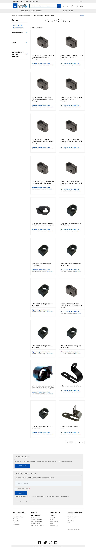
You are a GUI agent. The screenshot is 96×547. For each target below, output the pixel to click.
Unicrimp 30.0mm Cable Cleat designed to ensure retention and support (71, 183)
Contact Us (52, 517)
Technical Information (36, 521)
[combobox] (43, 6)
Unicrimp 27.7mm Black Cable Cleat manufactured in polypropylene (43, 182)
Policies (51, 519)
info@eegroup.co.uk (34, 1)
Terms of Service (60, 496)
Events (14, 522)
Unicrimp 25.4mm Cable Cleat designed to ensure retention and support (71, 141)
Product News (16, 520)
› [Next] (82, 442)
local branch (50, 65)
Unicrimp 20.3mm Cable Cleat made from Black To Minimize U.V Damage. (42, 99)
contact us (22, 465)
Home (13, 15)
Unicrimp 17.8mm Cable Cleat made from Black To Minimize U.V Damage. (72, 57)
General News (16, 524)
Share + (82, 15)
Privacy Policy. (37, 501)
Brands (15, 515)
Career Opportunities (36, 519)
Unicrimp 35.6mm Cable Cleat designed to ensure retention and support (71, 305)
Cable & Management (23, 15)
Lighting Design (35, 523)
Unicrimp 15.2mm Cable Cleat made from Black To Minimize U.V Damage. (43, 57)
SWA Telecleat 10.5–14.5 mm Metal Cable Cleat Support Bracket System (43, 387)
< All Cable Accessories (18, 26)
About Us (52, 523)
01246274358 (18, 1)
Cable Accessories (38, 15)
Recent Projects (17, 518)
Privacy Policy (49, 496)
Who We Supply (54, 525)
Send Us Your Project (18, 517)
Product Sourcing (35, 517)
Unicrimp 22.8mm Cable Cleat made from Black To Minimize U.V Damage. (42, 141)
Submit (20, 493)
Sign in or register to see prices (41, 63)
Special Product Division (37, 525)
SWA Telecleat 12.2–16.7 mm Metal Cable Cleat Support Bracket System (43, 224)
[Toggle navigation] (15, 5)
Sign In (81, 1)
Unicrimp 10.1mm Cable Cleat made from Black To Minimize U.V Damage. (71, 99)
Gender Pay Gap (54, 521)
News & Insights (19, 512)
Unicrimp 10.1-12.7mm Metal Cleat (71, 386)
